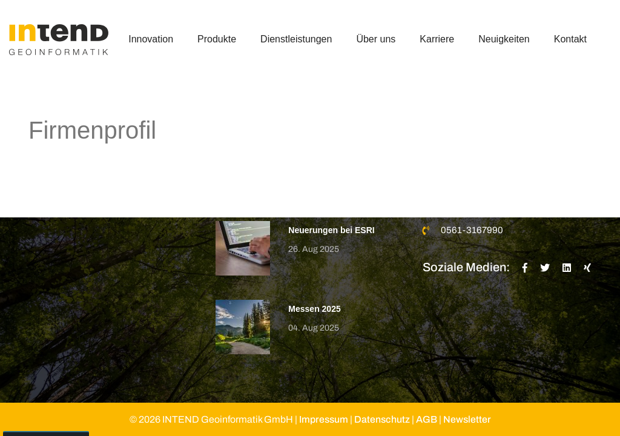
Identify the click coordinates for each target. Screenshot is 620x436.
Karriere (437, 39)
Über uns (375, 39)
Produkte (216, 39)
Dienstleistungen (296, 39)
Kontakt (570, 39)
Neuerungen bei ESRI (331, 230)
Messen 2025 (314, 309)
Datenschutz (382, 419)
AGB (426, 419)
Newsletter (467, 419)
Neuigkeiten (504, 39)
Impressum (323, 419)
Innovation (150, 39)
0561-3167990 (472, 230)
